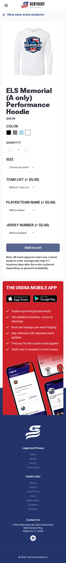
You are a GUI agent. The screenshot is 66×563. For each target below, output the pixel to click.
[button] (33, 51)
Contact (33, 487)
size (10, 159)
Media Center (33, 500)
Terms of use (33, 467)
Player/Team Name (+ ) (30, 202)
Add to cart (33, 247)
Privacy (33, 463)
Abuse (33, 454)
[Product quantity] (18, 150)
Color (12, 126)
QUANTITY (13, 142)
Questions (33, 505)
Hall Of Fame (33, 491)
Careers (33, 483)
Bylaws (33, 459)
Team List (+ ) (22, 179)
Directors (33, 509)
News (33, 496)
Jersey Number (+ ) (27, 225)
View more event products (23, 14)
